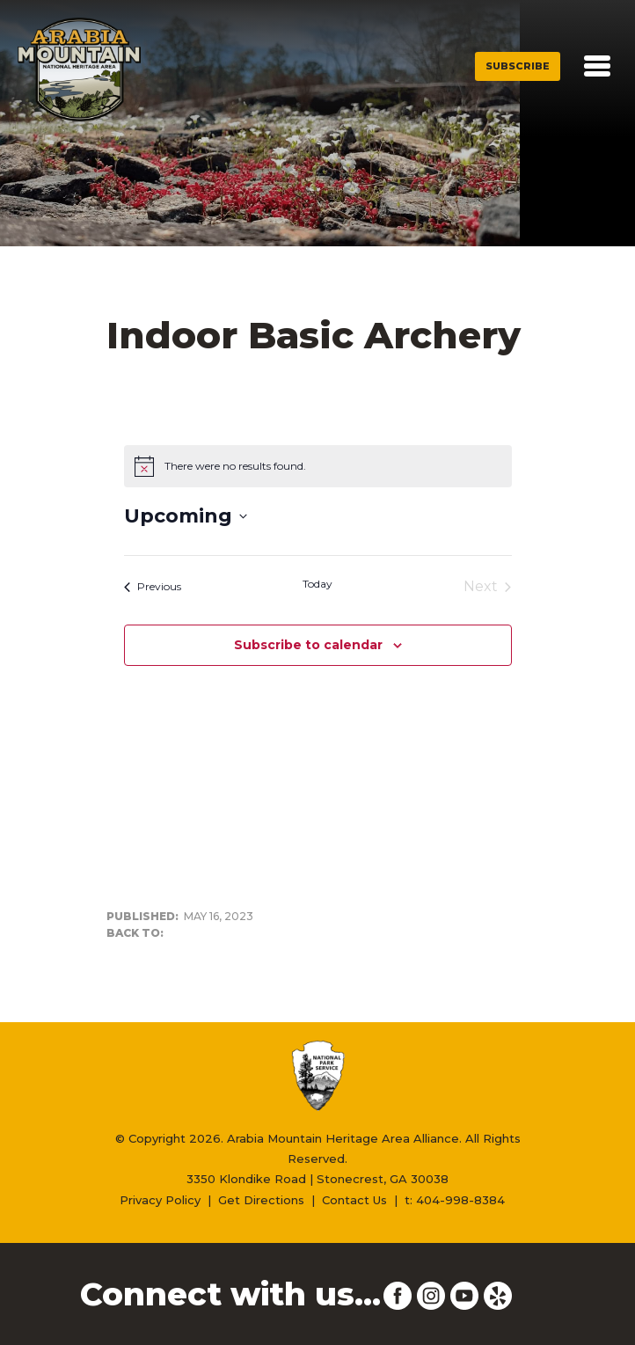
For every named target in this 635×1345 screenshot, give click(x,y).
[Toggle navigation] (597, 66)
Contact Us (354, 1200)
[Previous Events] (152, 586)
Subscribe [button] (517, 66)
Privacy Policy (160, 1200)
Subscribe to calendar (308, 645)
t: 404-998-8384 (455, 1200)
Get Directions (261, 1200)
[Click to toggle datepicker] (185, 515)
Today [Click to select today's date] (317, 583)
